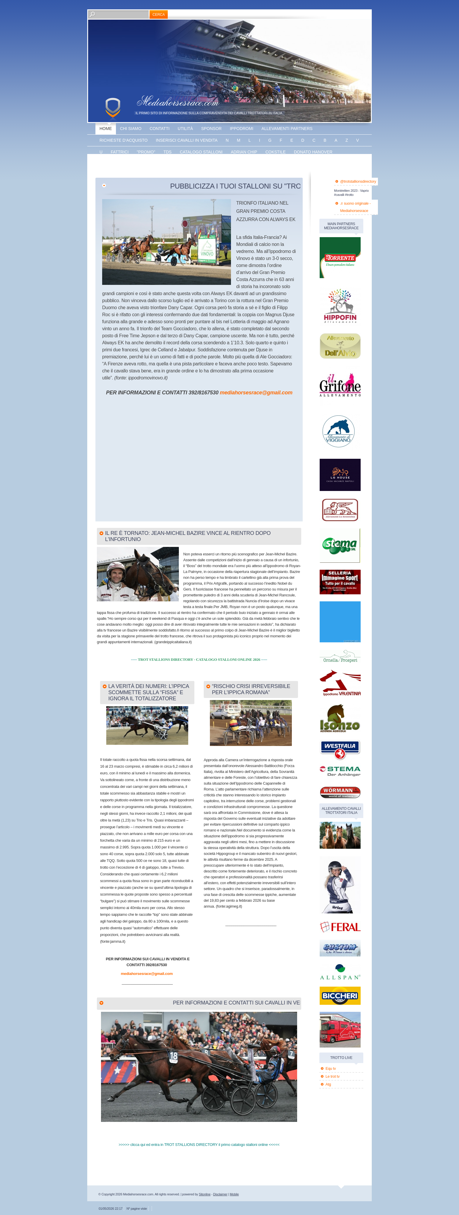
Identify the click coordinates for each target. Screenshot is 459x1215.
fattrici (120, 152)
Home (106, 128)
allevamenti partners (286, 128)
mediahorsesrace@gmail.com (256, 393)
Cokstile (276, 152)
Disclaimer (220, 1194)
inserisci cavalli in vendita (186, 140)
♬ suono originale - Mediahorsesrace (355, 207)
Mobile (234, 1194)
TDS (167, 152)
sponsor (211, 128)
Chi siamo (130, 128)
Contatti (159, 128)
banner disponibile (220, 163)
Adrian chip (244, 152)
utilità (185, 128)
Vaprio (182, 163)
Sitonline (204, 1194)
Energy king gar (119, 163)
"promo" (146, 152)
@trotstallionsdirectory (358, 181)
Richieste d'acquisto (124, 140)
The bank (156, 163)
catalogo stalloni (201, 152)
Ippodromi (241, 128)
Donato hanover (313, 152)
